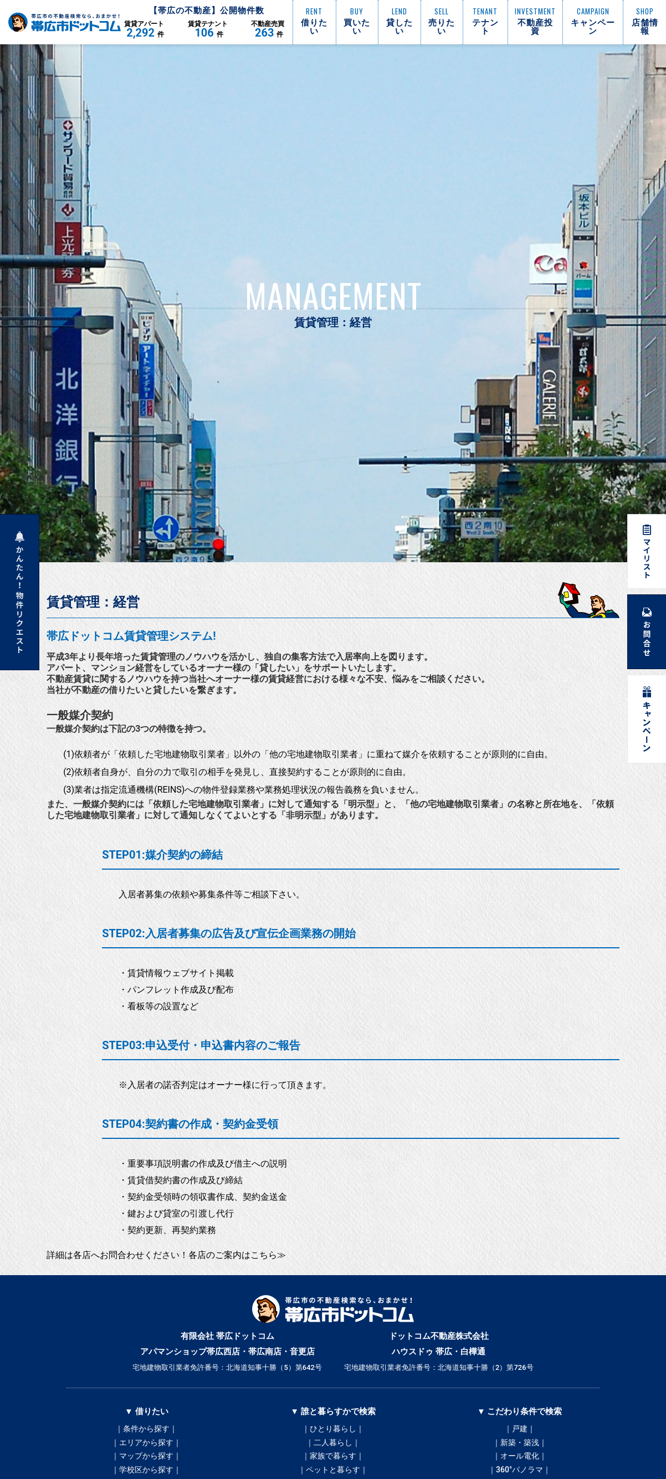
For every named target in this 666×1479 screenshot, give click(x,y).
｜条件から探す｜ (146, 1429)
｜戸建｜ (519, 1429)
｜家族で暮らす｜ (333, 1462)
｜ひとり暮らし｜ (333, 1429)
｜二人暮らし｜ (333, 1445)
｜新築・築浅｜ (520, 1445)
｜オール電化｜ (520, 1462)
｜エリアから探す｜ (146, 1445)
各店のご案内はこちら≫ (237, 1255)
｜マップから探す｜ (146, 1462)
